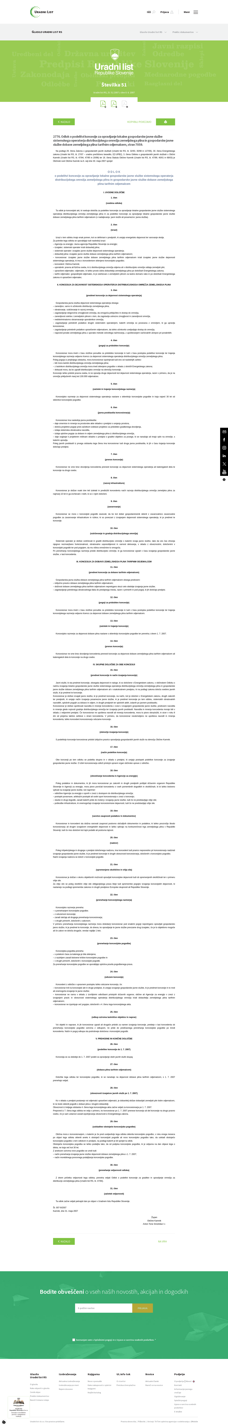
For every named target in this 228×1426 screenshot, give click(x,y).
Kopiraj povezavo (139, 122)
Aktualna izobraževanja (69, 1381)
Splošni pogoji (180, 1400)
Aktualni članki (152, 1381)
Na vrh (162, 1241)
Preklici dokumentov (39, 1396)
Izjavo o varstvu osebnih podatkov (135, 1339)
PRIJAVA (142, 1308)
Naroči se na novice (154, 1385)
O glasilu (34, 1384)
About (190, 1381)
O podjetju (179, 1381)
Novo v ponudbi (95, 1381)
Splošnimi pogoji (103, 1339)
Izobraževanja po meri (69, 1385)
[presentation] (114, 1327)
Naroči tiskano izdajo (39, 1400)
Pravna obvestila (128, 1421)
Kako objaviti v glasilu (39, 1388)
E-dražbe (178, 1411)
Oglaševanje (180, 1396)
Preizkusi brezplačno (126, 1385)
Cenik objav (35, 1392)
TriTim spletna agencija (165, 1421)
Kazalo (64, 122)
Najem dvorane (66, 1389)
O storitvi (121, 1381)
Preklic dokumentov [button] (185, 32)
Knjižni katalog (94, 1392)
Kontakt (178, 1385)
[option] (114, 85)
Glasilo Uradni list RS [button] (153, 32)
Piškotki (141, 1421)
